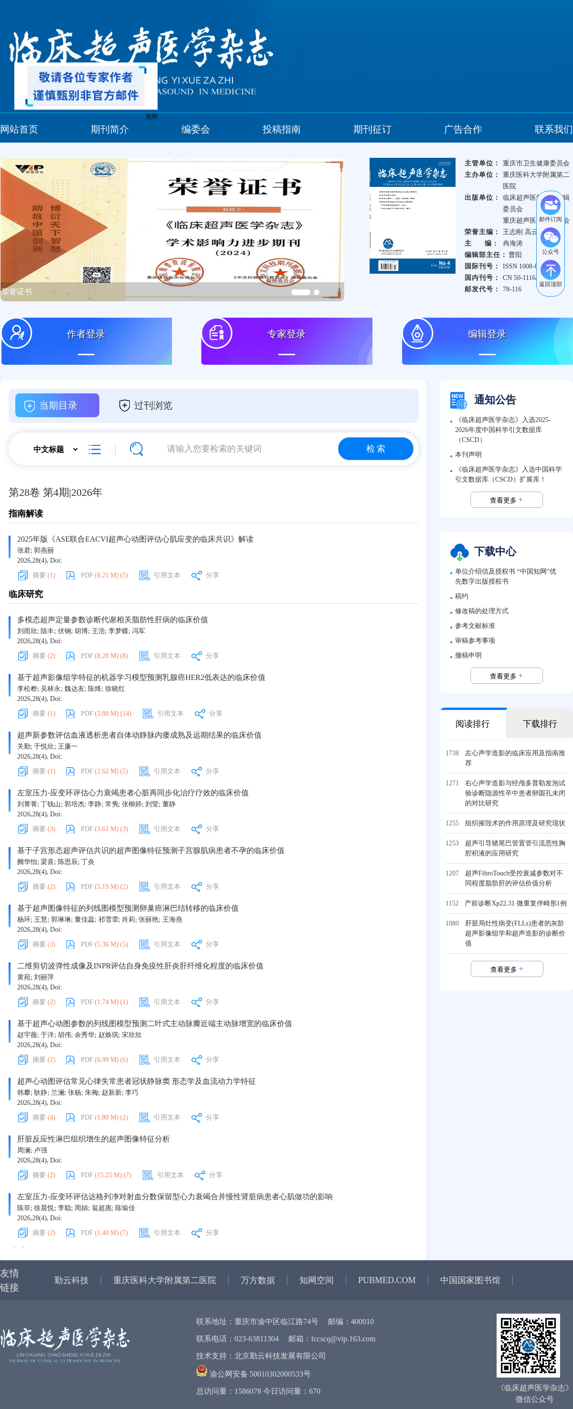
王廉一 (68, 746)
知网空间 (316, 1280)
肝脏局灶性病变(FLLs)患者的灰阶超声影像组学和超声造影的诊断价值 (515, 933)
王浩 (98, 631)
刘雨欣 (27, 631)
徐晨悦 (44, 1208)
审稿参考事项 (475, 640)
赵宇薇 (27, 1035)
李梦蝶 (118, 631)
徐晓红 (115, 688)
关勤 (24, 746)
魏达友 (74, 688)
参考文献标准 (475, 625)
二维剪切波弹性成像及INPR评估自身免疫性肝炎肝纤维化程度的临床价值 (140, 966)
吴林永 (51, 688)
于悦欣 (44, 746)
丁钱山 (51, 804)
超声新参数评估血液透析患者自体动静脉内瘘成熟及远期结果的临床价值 (139, 735)
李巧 (131, 1092)
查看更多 (506, 499)
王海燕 (172, 919)
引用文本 (167, 575)
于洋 (47, 1035)
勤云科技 (71, 1280)
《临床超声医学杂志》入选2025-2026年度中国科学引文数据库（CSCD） (503, 429)
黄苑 (24, 977)
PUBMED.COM (387, 1280)
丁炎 (88, 861)
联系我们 (554, 129)
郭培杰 (74, 804)
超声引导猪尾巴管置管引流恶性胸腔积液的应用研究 (515, 848)
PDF (104, 575)
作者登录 (86, 334)
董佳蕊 (84, 919)
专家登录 (286, 334)
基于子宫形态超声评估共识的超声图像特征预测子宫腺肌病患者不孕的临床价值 (151, 850)
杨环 (24, 919)
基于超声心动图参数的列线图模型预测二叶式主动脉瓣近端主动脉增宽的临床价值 (154, 1023)
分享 (212, 575)
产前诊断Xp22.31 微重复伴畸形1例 (515, 903)
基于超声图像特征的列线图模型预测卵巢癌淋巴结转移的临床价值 (128, 908)
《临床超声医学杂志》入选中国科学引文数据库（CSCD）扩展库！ (508, 474)
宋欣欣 (132, 1035)
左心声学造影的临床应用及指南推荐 (515, 758)
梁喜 (47, 861)
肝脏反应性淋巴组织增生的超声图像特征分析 (93, 1139)
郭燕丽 (44, 550)
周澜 (24, 1150)
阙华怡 (27, 861)
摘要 (43, 575)
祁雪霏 (108, 919)
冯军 (138, 631)
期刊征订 (372, 129)
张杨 (74, 1092)
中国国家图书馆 (470, 1280)
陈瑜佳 (125, 1208)
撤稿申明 (468, 655)
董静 (169, 804)
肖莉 (128, 919)
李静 (94, 804)
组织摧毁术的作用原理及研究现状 (515, 823)
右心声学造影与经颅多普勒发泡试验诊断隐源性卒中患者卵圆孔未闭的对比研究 (515, 793)
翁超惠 (102, 1208)
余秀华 (84, 1035)
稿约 (461, 596)
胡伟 (64, 1035)
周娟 (81, 1208)
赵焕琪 (108, 1035)
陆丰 (47, 631)
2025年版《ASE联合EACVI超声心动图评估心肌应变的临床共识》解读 (135, 539)
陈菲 (24, 1208)
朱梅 (91, 1092)
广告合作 (463, 129)
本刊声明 (468, 454)
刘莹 (152, 804)
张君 (24, 550)
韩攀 (24, 1092)
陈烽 (94, 688)
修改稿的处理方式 (482, 611)
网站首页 (19, 129)
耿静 (40, 1092)
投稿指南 (282, 129)
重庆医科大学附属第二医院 (164, 1280)
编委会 (195, 129)
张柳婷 (132, 804)
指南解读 (26, 513)
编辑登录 (487, 334)
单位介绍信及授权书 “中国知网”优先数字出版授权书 (505, 576)
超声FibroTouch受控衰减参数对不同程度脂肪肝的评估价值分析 (514, 878)
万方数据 (258, 1280)
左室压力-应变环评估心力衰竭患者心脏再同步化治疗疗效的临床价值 (133, 793)
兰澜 (57, 1092)
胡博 (81, 631)
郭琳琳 (61, 919)
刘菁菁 (27, 804)
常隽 (111, 804)
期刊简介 (110, 129)
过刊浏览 (153, 405)
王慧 (40, 919)
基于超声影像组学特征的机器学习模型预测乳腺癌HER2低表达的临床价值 (141, 677)
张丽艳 (148, 919)
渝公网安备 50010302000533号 (260, 1374)
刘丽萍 (44, 977)
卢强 (40, 1150)
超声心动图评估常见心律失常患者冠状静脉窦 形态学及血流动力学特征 (136, 1081)
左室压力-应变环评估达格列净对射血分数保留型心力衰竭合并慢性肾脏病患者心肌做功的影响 (175, 1197)
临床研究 (26, 594)
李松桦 (27, 688)
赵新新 (112, 1092)
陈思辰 (68, 861)
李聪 (64, 1208)
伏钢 (64, 631)
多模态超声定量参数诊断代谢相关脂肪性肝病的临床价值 (112, 620)
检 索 (376, 448)
